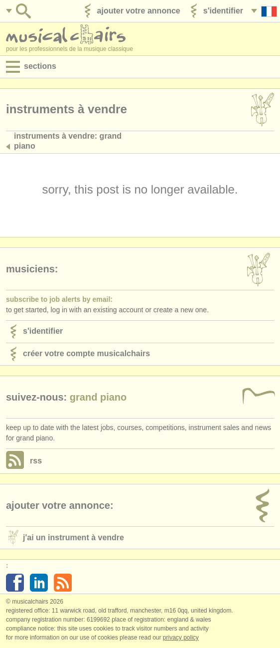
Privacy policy (181, 637)
